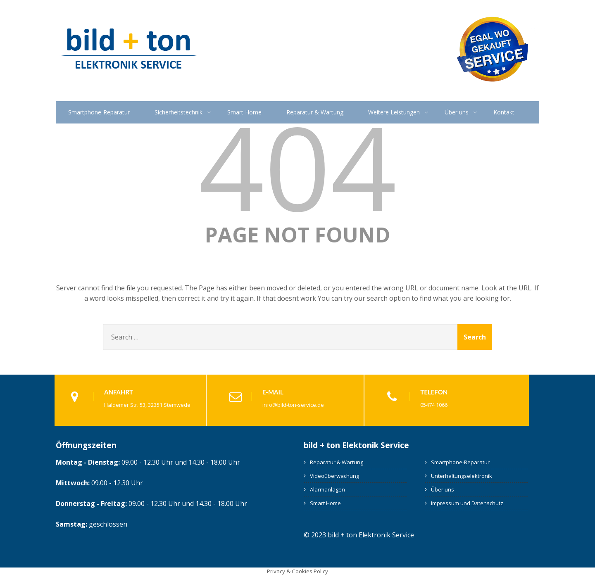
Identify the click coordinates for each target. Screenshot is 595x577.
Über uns (457, 112)
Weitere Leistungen (394, 112)
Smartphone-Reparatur (99, 112)
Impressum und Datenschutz (467, 503)
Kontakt (503, 112)
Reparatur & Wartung (314, 112)
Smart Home (244, 112)
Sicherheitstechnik (178, 112)
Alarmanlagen (327, 489)
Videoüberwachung (334, 476)
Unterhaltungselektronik (461, 476)
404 (297, 166)
